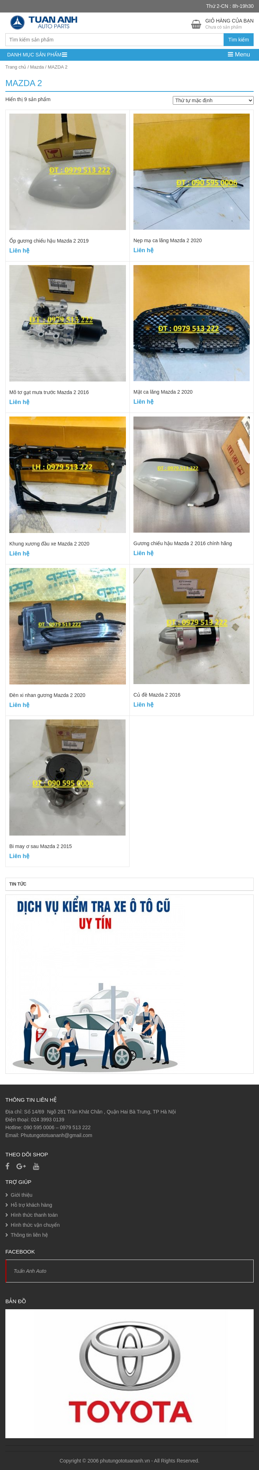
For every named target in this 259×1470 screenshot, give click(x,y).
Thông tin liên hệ (29, 1235)
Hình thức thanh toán (34, 1215)
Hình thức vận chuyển (35, 1225)
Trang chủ (15, 67)
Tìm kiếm (238, 40)
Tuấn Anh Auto (30, 1271)
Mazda (37, 67)
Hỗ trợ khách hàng (31, 1205)
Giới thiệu (22, 1195)
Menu (239, 54)
